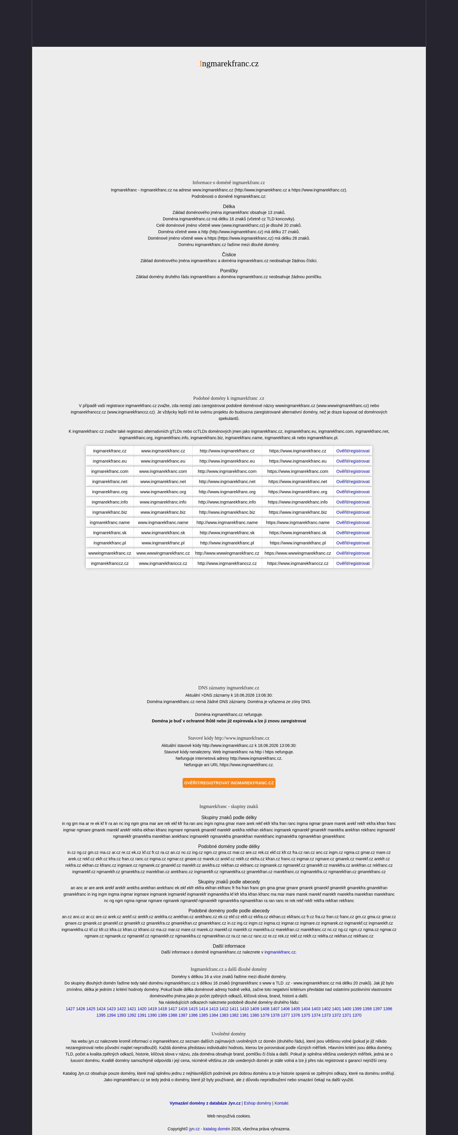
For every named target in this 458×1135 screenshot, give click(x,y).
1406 (285, 1008)
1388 (172, 1015)
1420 (142, 1008)
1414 (203, 1008)
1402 (326, 1008)
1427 (70, 1008)
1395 (100, 1015)
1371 (346, 1015)
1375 (305, 1015)
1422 (121, 1008)
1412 (223, 1008)
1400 (346, 1008)
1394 (111, 1015)
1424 (100, 1008)
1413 (213, 1008)
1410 (244, 1008)
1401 (336, 1008)
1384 (213, 1015)
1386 (193, 1015)
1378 (275, 1015)
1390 (152, 1015)
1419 (152, 1008)
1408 (264, 1008)
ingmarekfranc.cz (280, 952)
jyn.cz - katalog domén (209, 1129)
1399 (357, 1008)
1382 (234, 1015)
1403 (315, 1008)
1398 (367, 1008)
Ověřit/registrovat (352, 450)
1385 (203, 1015)
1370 (357, 1015)
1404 (305, 1008)
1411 (234, 1008)
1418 (162, 1008)
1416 (183, 1008)
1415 (193, 1008)
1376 (295, 1015)
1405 (295, 1008)
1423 (111, 1008)
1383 (223, 1015)
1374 (315, 1015)
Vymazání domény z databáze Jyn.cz (205, 1103)
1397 (377, 1008)
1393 (121, 1015)
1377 (285, 1015)
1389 (162, 1015)
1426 (80, 1008)
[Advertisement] (229, 123)
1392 (131, 1015)
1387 (183, 1015)
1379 (264, 1015)
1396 (387, 1008)
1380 (254, 1015)
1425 (90, 1008)
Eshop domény (257, 1103)
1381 (244, 1015)
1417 (172, 1008)
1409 (254, 1008)
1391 (142, 1015)
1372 (336, 1015)
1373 (326, 1015)
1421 (131, 1008)
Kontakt (281, 1103)
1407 (275, 1008)
